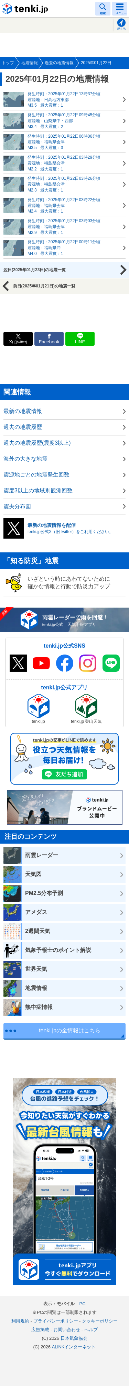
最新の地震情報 (22, 411)
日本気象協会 (74, 1338)
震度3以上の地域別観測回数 (38, 490)
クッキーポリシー (100, 1321)
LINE (80, 341)
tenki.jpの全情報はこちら (69, 1030)
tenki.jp (26, 8)
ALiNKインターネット (74, 1346)
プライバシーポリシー (55, 1321)
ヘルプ (91, 1329)
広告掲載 (40, 1329)
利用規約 (20, 1321)
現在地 (121, 28)
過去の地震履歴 (22, 427)
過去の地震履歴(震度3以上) (37, 443)
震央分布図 (17, 506)
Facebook (49, 341)
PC (82, 1303)
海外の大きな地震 (25, 459)
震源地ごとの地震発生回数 (36, 475)
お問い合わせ (66, 1329)
